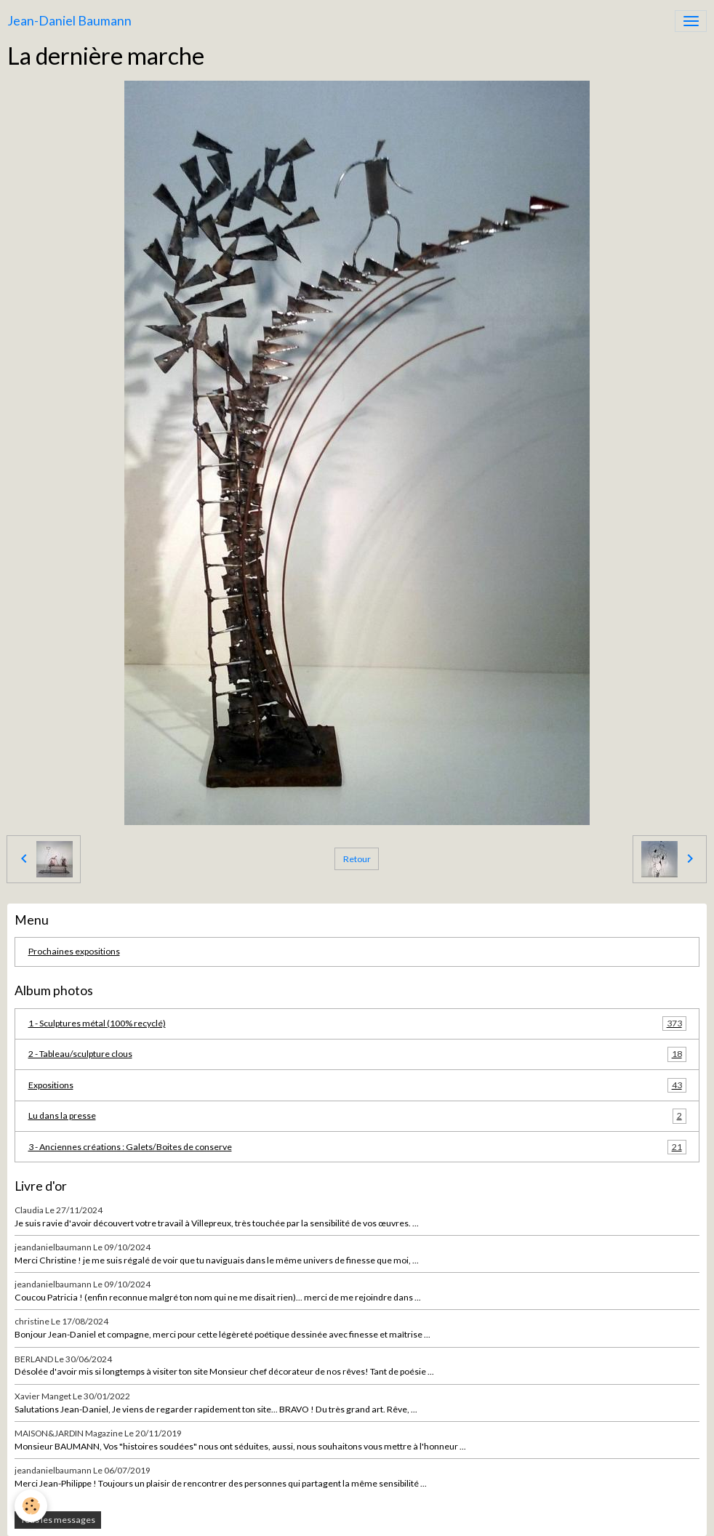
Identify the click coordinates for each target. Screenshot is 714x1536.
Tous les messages (57, 1519)
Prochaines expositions (74, 951)
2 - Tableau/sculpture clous (357, 1054)
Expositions (357, 1085)
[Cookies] (31, 1505)
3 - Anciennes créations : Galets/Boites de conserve (357, 1147)
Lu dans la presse (357, 1116)
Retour (357, 858)
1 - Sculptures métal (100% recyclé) (357, 1023)
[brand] (69, 21)
